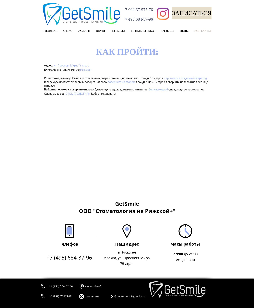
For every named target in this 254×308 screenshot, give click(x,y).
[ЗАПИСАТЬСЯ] (191, 13)
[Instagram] (163, 14)
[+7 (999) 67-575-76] (60, 296)
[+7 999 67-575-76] (138, 9)
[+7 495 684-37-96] (138, 19)
